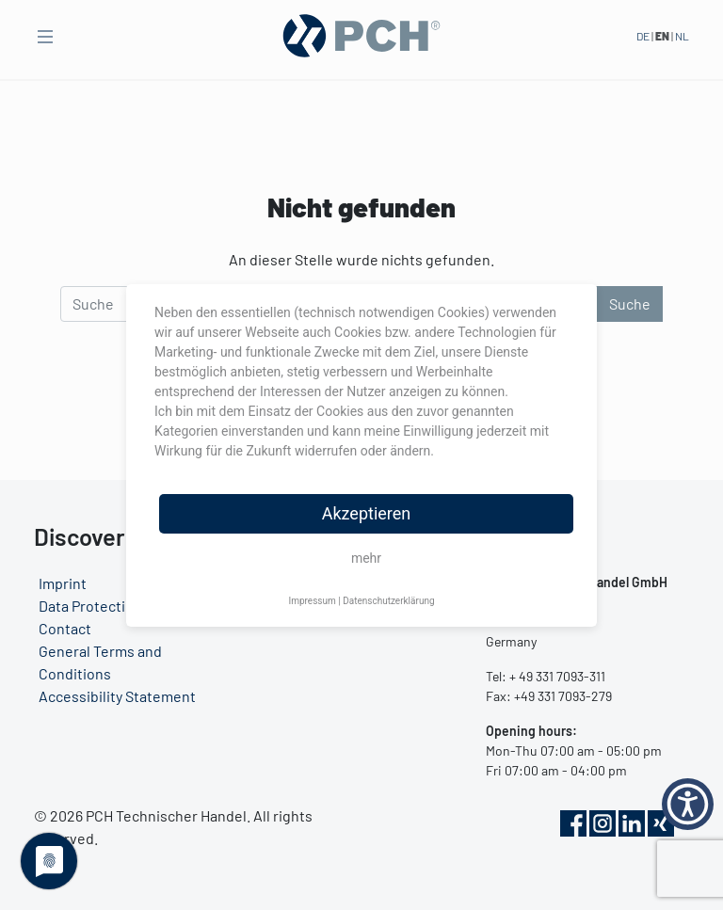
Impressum (311, 601)
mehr (366, 558)
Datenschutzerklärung (388, 601)
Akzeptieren (366, 513)
